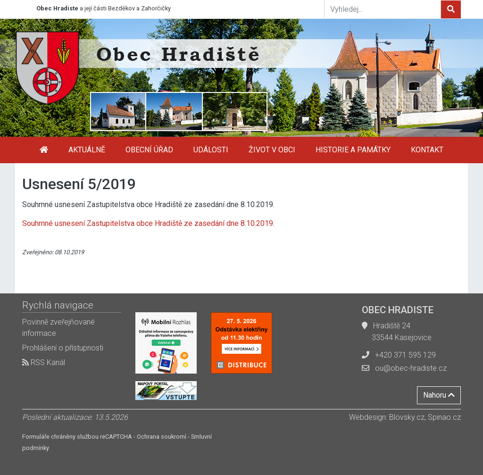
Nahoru (439, 395)
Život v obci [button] (272, 149)
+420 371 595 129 (405, 354)
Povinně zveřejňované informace (58, 327)
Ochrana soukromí (161, 436)
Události (210, 149)
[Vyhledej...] (382, 9)
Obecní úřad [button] (149, 149)
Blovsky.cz (407, 417)
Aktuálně (86, 149)
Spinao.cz (444, 417)
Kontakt (427, 149)
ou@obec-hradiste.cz (411, 368)
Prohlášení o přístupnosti (62, 347)
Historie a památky (353, 149)
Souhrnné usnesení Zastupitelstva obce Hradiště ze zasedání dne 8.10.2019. (148, 223)
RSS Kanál (43, 362)
